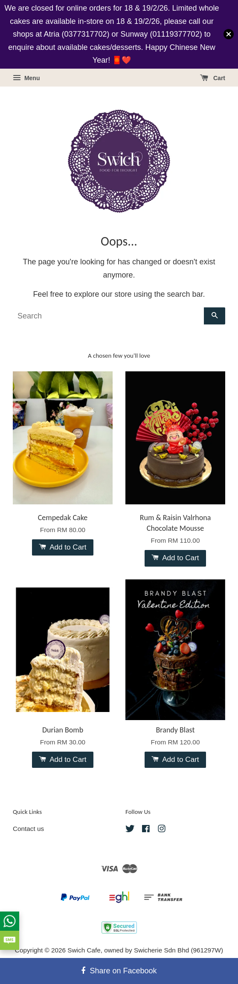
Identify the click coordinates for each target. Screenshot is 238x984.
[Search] (108, 315)
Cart (212, 78)
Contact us (28, 828)
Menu (26, 78)
